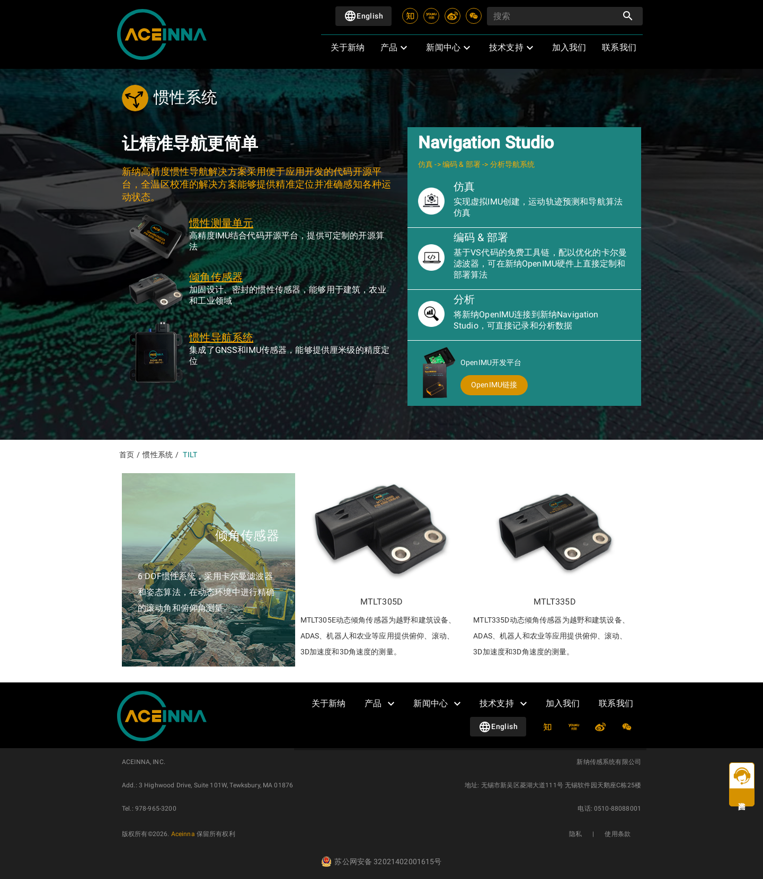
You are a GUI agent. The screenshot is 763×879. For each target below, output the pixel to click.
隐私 (575, 834)
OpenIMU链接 (494, 384)
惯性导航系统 (221, 337)
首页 (126, 454)
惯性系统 (158, 454)
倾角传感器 (216, 277)
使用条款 (618, 834)
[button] (392, 47)
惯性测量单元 (221, 223)
